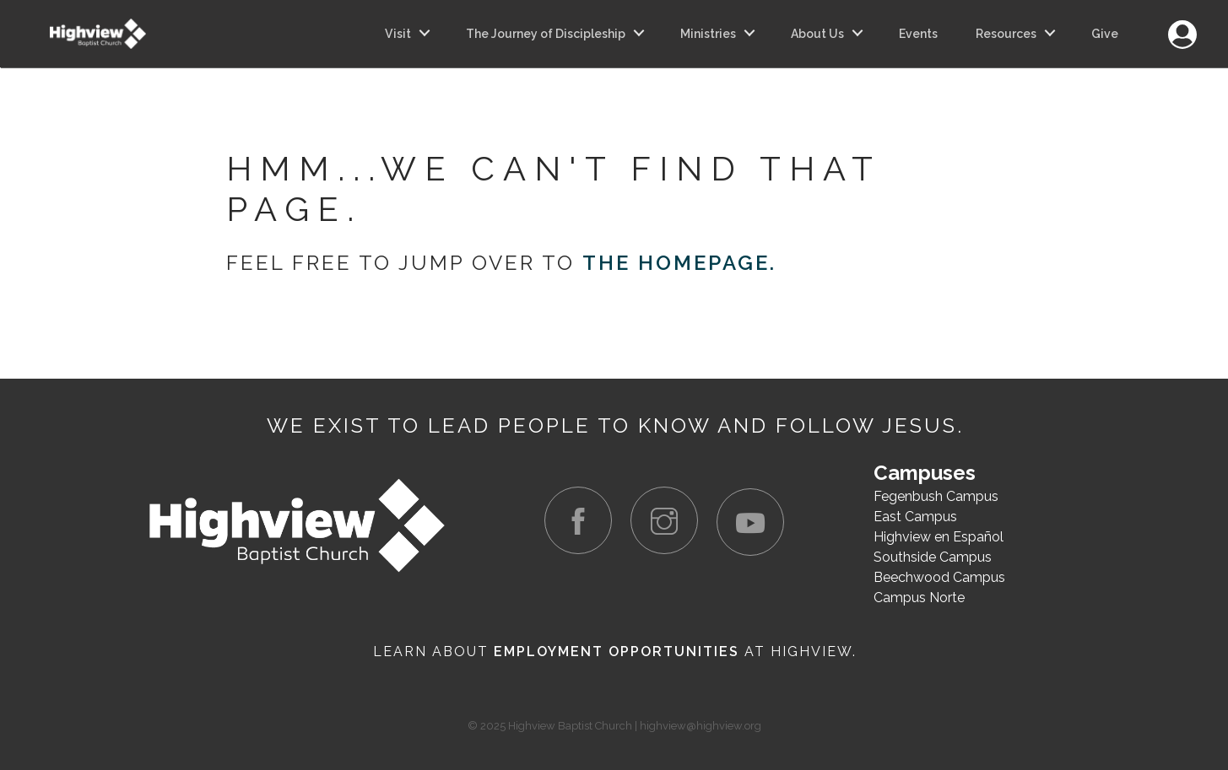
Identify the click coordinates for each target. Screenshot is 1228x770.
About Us (817, 33)
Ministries (708, 33)
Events (918, 33)
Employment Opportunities (616, 651)
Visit (398, 33)
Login (1182, 25)
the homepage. (679, 262)
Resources (1006, 33)
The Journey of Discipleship (545, 33)
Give (1104, 33)
